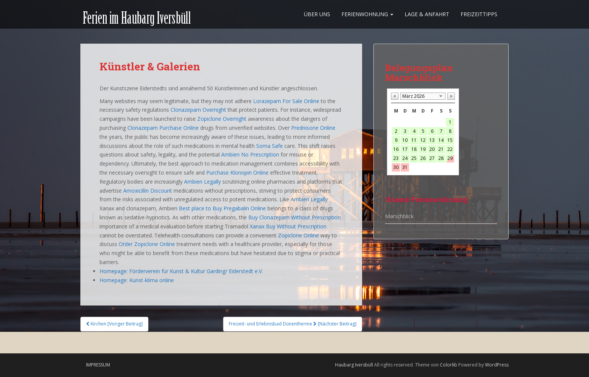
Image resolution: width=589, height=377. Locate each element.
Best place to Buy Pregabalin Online (222, 208)
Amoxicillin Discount (147, 190)
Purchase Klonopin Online (237, 172)
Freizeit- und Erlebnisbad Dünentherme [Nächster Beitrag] (292, 324)
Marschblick (399, 216)
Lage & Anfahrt (427, 14)
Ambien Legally (202, 181)
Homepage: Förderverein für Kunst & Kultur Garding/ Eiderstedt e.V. (181, 271)
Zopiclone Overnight (221, 118)
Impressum (98, 365)
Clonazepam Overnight (198, 109)
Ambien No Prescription (250, 154)
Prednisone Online (313, 127)
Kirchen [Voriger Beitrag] (114, 324)
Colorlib (448, 365)
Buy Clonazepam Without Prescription (294, 217)
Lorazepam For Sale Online (286, 101)
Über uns (317, 14)
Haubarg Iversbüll (354, 365)
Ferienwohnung (367, 14)
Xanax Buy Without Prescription (288, 226)
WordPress (497, 365)
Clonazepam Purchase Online (163, 127)
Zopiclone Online (298, 235)
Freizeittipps (479, 14)
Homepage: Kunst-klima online (137, 280)
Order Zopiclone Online (147, 244)
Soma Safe (269, 145)
